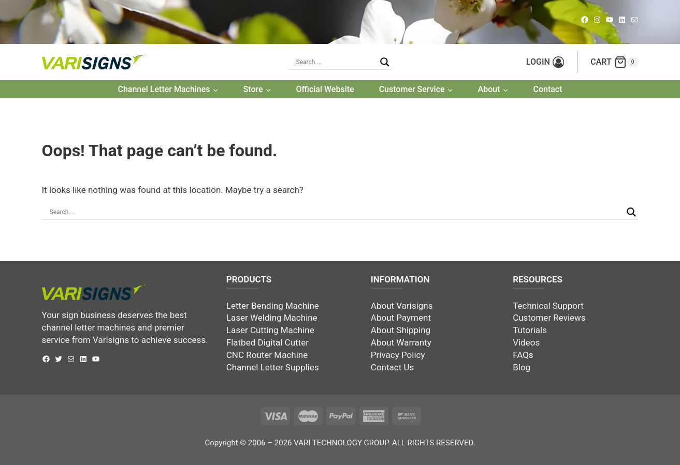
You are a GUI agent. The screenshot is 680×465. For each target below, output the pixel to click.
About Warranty (401, 342)
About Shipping (400, 330)
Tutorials (530, 330)
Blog (521, 367)
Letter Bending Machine (272, 306)
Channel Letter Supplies (272, 367)
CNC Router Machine (267, 355)
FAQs (523, 355)
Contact (547, 89)
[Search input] (335, 212)
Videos (526, 342)
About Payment (401, 317)
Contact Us (392, 367)
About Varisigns (402, 306)
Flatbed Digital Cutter (267, 342)
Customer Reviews (549, 317)
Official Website (325, 89)
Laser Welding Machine (271, 317)
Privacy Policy (398, 355)
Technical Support (548, 306)
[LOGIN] (545, 62)
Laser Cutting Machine (270, 330)
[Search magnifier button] (385, 62)
